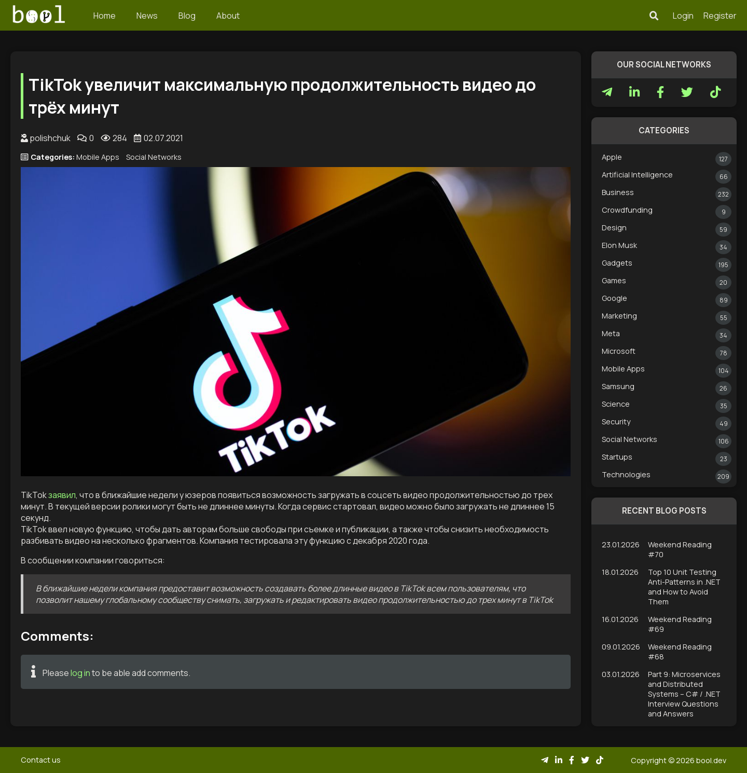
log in (80, 673)
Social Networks (154, 157)
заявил (62, 495)
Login (683, 15)
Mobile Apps (97, 157)
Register (720, 15)
